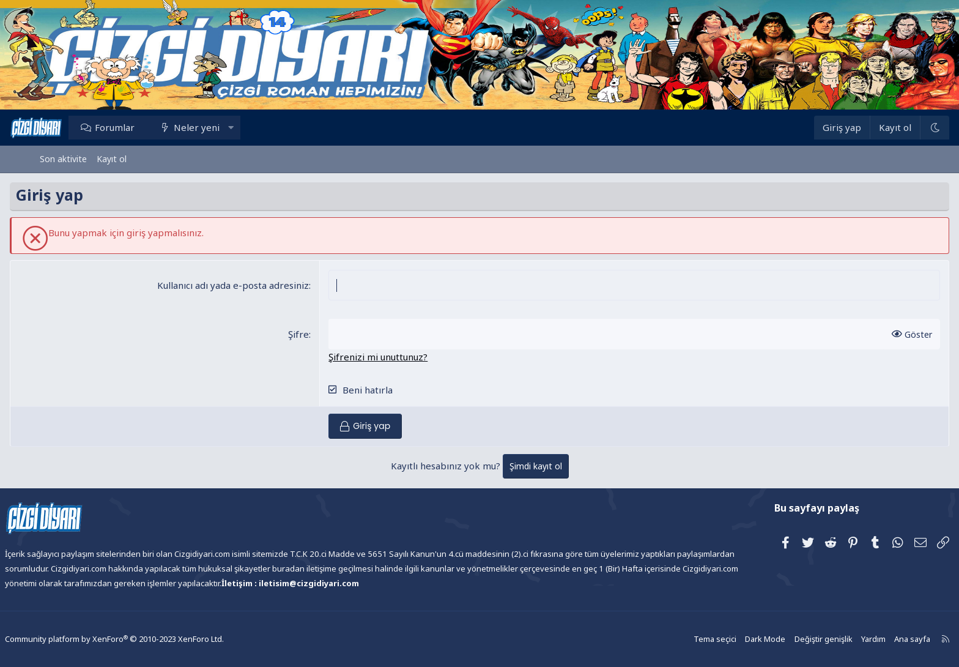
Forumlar (145, 127)
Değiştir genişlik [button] (788, 639)
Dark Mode (733, 639)
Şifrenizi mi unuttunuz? (388, 357)
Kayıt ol (112, 159)
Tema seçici (684, 639)
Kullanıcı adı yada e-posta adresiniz (243, 285)
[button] (260, 127)
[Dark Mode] (904, 128)
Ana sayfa (875, 639)
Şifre (308, 334)
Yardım (837, 639)
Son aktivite (63, 159)
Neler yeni (227, 127)
